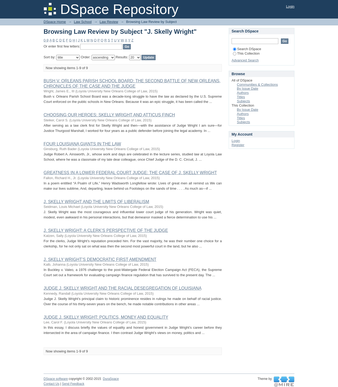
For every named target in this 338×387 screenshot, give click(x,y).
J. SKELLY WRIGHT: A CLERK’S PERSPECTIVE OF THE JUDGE (106, 230)
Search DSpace (247, 49)
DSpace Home (55, 22)
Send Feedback (73, 384)
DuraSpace (111, 379)
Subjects (243, 101)
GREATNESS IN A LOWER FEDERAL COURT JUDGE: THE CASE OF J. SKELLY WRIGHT (130, 172)
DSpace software (56, 379)
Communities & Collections (257, 85)
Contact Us (51, 384)
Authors (243, 93)
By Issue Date (247, 88)
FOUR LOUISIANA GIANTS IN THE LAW (82, 144)
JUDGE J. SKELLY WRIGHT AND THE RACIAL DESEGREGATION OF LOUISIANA (122, 288)
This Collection (246, 53)
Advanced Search (245, 60)
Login (290, 6)
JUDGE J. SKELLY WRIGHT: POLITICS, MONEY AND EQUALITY (106, 317)
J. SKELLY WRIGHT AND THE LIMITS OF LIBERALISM (96, 201)
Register (238, 145)
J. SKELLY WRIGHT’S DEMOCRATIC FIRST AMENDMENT (100, 259)
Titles (241, 97)
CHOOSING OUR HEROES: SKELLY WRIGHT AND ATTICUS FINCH (109, 115)
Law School (83, 22)
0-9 (46, 40)
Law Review (109, 22)
